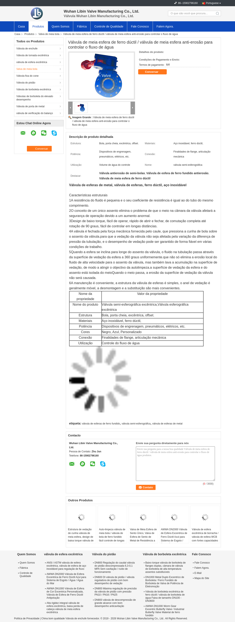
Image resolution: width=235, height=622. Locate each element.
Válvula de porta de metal (30, 106)
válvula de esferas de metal (167, 423)
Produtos (38, 26)
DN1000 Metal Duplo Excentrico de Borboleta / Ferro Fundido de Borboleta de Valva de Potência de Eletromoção (164, 582)
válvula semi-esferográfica (136, 423)
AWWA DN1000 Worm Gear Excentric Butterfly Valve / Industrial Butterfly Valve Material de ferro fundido (164, 611)
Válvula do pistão (25, 82)
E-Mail (197, 573)
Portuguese (212, 3)
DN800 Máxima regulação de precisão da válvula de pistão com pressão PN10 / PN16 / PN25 (116, 591)
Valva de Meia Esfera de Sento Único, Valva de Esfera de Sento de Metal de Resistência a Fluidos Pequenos (143, 537)
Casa (21, 26)
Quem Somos (61, 26)
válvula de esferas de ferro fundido (101, 423)
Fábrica (82, 26)
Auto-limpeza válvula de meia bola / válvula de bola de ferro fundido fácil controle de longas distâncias (112, 537)
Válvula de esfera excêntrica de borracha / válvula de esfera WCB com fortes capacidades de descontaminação (205, 537)
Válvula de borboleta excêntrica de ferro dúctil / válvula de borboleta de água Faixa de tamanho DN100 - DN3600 (165, 596)
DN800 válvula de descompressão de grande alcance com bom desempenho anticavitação (115, 603)
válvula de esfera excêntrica (31, 62)
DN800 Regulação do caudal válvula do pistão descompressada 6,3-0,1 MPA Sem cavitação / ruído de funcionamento (115, 567)
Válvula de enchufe (26, 48)
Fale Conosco (140, 26)
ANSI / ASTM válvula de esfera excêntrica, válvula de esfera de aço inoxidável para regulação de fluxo (66, 565)
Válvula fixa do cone (27, 75)
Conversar (154, 72)
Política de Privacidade (26, 618)
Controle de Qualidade (108, 26)
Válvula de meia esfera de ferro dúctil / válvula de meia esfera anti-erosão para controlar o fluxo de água (103, 121)
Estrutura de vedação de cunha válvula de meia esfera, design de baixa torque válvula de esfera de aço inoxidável (81, 537)
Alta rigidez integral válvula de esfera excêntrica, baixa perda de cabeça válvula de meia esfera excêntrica (65, 608)
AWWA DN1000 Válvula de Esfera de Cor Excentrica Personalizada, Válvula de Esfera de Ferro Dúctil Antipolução (65, 593)
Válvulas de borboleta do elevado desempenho (34, 98)
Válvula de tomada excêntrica (32, 55)
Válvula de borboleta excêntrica (33, 89)
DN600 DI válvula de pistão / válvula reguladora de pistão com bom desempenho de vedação (114, 580)
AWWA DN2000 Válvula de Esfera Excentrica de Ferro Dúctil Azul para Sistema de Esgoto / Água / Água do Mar (174, 537)
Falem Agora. (165, 26)
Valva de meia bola (48, 34)
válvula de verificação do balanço (34, 113)
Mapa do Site (201, 578)
